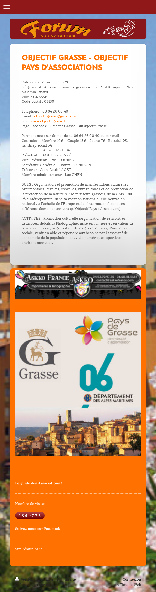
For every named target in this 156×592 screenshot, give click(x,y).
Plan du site (66, 579)
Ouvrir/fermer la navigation (78, 6)
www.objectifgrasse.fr (49, 120)
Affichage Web (129, 584)
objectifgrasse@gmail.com (55, 115)
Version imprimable (35, 579)
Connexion (132, 579)
